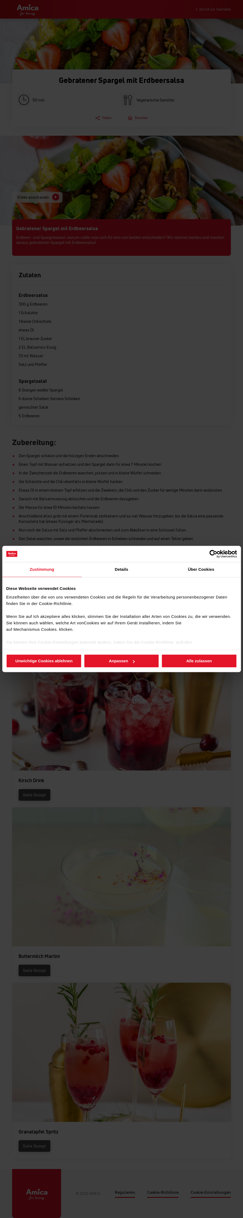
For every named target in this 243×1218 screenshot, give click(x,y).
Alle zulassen (199, 661)
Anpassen (122, 661)
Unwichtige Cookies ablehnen (44, 661)
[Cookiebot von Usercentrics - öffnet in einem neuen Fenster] (213, 554)
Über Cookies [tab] (201, 569)
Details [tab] (121, 569)
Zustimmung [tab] (42, 569)
